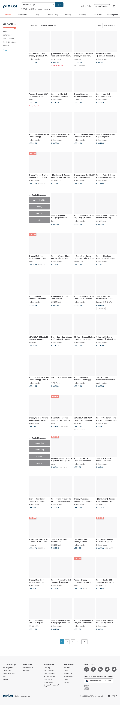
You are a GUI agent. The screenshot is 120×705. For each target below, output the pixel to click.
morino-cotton (101, 383)
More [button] (5, 50)
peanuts (6, 46)
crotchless (32, 9)
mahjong (47, 9)
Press (66, 671)
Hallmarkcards (34, 59)
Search (59, 4)
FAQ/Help (46, 668)
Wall (4, 676)
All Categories (8, 668)
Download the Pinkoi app (98, 681)
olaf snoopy (7, 35)
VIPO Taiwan (56, 383)
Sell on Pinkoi (86, 6)
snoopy (5, 31)
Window (5, 679)
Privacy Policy (48, 679)
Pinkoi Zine (7, 671)
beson (53, 221)
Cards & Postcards (10, 42)
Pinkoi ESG (68, 673)
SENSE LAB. (56, 59)
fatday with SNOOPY (104, 302)
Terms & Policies (49, 676)
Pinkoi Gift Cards (9, 673)
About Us (67, 668)
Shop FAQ (26, 671)
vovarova (77, 59)
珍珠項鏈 (24, 9)
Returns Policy (48, 682)
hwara (40, 9)
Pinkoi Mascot (68, 676)
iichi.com (67, 682)
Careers (66, 679)
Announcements (49, 673)
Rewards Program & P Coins (51, 686)
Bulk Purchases (48, 671)
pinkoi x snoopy (9, 38)
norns (31, 100)
